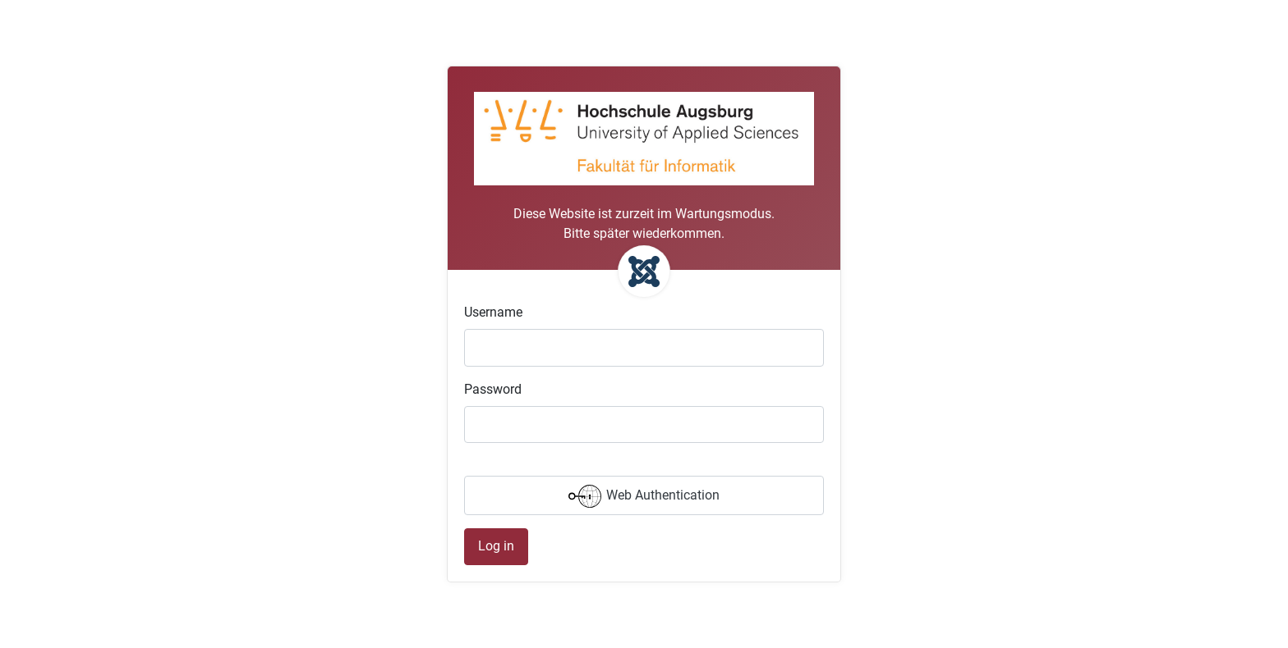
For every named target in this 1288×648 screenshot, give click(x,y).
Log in (496, 546)
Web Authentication (644, 496)
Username (493, 312)
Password (493, 389)
